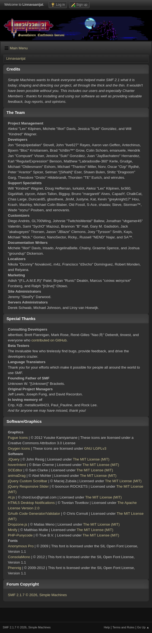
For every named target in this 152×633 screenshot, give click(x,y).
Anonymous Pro (21, 546)
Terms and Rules (124, 627)
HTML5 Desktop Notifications (31, 503)
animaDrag (17, 476)
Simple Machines (53, 595)
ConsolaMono (19, 557)
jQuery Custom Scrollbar (27, 481)
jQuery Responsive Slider (28, 486)
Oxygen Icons (19, 448)
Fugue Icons (18, 438)
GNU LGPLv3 (95, 448)
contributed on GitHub (49, 340)
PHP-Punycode (20, 535)
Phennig (14, 568)
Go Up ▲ (143, 627)
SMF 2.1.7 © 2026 (22, 595)
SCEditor (15, 470)
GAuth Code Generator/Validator (34, 513)
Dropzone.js (17, 524)
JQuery (14, 459)
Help (107, 627)
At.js (11, 497)
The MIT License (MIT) (91, 459)
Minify (12, 530)
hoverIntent (17, 465)
